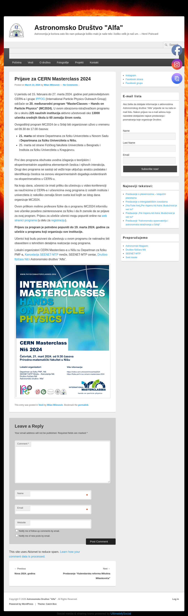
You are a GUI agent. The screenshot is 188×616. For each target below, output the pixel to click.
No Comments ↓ (71, 85)
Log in (175, 599)
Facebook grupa (134, 83)
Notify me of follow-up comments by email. (39, 531)
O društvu (45, 62)
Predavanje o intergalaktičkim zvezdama (147, 201)
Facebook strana (134, 79)
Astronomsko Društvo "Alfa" (78, 27)
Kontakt (94, 62)
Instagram (131, 75)
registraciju (58, 220)
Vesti (30, 62)
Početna (16, 62)
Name (20, 493)
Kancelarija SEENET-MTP (41, 254)
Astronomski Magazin (137, 246)
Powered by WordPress (21, 604)
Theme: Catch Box (47, 604)
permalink (83, 405)
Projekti (79, 62)
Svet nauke (131, 257)
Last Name (129, 142)
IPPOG (40, 99)
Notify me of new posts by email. (34, 536)
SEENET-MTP (133, 253)
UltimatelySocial (121, 613)
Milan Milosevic (52, 85)
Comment (23, 443)
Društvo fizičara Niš (136, 249)
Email (20, 507)
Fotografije (63, 62)
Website (21, 522)
